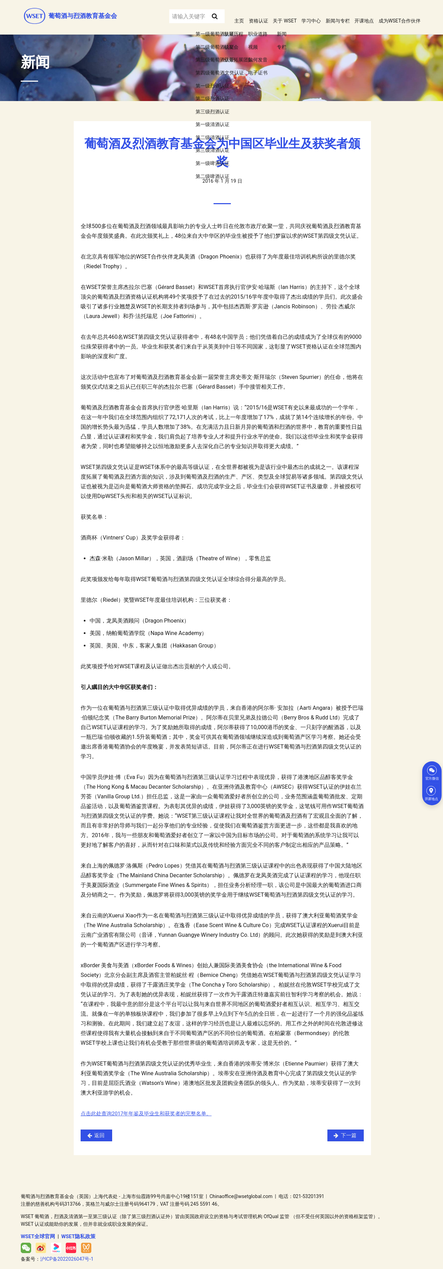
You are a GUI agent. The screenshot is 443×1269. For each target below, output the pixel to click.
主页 (217, 13)
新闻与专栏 (327, 13)
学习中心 (298, 13)
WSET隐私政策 (75, 1228)
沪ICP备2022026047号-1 (66, 1250)
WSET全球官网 (37, 1228)
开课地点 (357, 13)
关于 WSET (268, 13)
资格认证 (239, 13)
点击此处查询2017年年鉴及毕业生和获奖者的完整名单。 (150, 1105)
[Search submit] (195, 13)
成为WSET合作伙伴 (397, 13)
